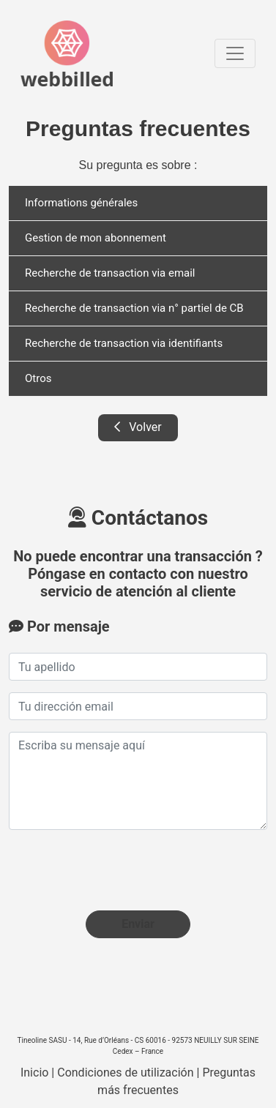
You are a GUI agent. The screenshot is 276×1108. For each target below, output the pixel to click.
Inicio (34, 1072)
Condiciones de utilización (125, 1072)
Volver (137, 427)
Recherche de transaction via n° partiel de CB (134, 308)
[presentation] (120, 870)
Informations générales (81, 202)
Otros (38, 378)
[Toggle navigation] (235, 53)
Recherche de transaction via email (110, 273)
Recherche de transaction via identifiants (124, 343)
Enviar (138, 924)
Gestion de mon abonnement (95, 237)
